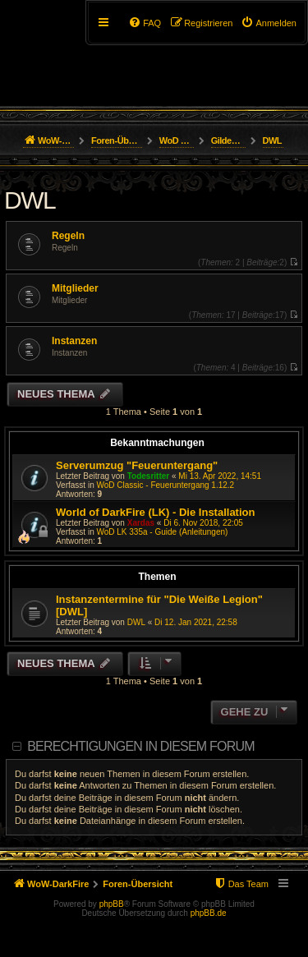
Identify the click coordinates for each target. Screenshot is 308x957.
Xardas (140, 522)
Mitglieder (75, 288)
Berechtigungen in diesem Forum (140, 746)
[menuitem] (269, 23)
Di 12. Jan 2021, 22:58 (195, 622)
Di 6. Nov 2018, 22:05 (203, 522)
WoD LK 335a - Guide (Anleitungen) (162, 531)
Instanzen (74, 341)
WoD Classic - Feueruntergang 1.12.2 (165, 485)
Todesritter (148, 476)
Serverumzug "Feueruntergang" (137, 465)
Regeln (68, 236)
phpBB (111, 904)
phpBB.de (209, 913)
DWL (29, 200)
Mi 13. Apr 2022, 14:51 (219, 476)
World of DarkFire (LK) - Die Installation (155, 512)
